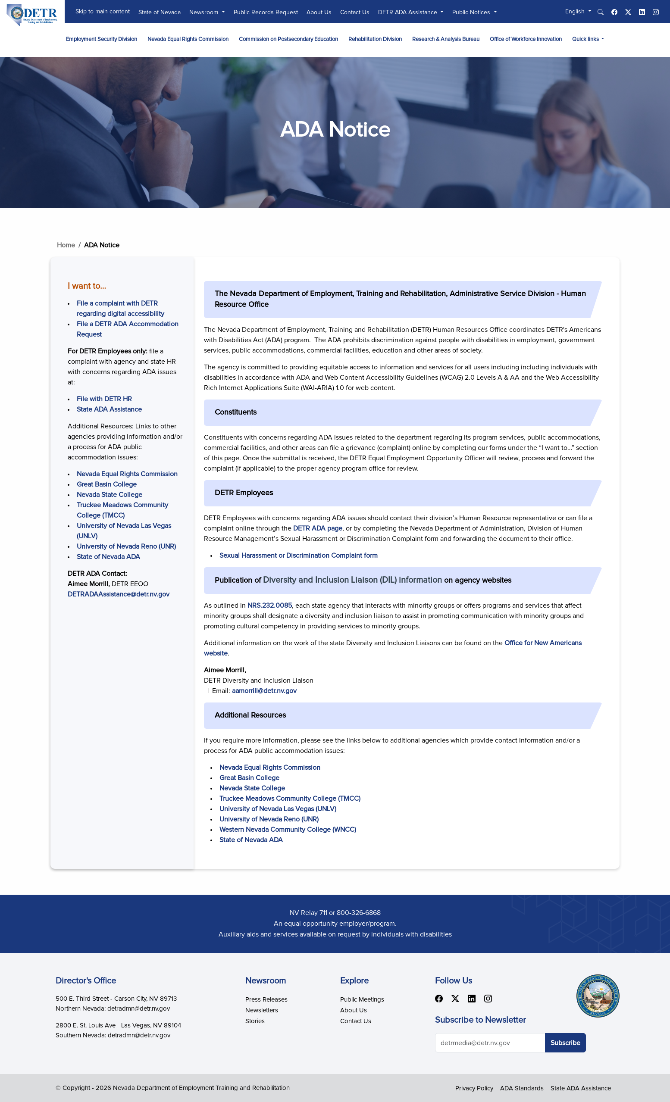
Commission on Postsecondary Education (288, 39)
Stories (255, 1021)
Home (66, 245)
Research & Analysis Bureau (445, 39)
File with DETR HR (104, 399)
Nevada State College (109, 494)
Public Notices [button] (472, 12)
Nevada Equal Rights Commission (188, 39)
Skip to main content (102, 12)
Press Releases (266, 999)
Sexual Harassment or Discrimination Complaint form (298, 555)
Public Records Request (266, 12)
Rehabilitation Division (375, 39)
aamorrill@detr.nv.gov (264, 690)
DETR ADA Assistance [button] (408, 12)
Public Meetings (362, 999)
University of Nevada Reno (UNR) (126, 546)
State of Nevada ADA (108, 556)
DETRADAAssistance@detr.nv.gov (118, 594)
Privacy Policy (474, 1088)
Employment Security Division (101, 39)
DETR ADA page (317, 528)
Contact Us (354, 12)
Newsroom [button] (204, 12)
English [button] (575, 12)
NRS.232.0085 (269, 605)
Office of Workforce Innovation (526, 39)
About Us (319, 12)
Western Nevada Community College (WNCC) (287, 829)
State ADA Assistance (109, 409)
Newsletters (261, 1010)
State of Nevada (159, 12)
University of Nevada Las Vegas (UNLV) (277, 808)
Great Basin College (107, 484)
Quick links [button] (586, 39)
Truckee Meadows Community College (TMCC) (289, 798)
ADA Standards (522, 1088)
